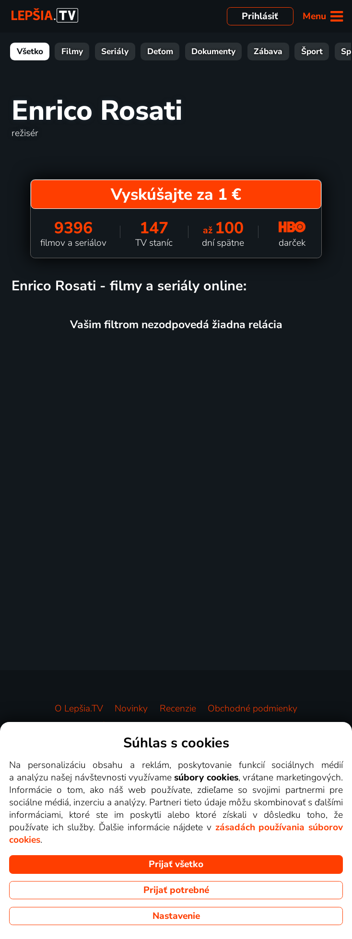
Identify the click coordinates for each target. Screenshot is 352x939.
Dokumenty (213, 51)
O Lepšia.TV (79, 708)
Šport (312, 51)
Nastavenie (176, 916)
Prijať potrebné (176, 890)
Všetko (30, 51)
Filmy (72, 51)
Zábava (268, 51)
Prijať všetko (176, 864)
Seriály (115, 51)
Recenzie (178, 708)
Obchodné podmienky (252, 708)
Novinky (131, 708)
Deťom (160, 51)
